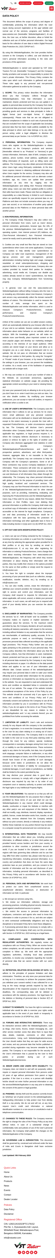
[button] (51, 8)
